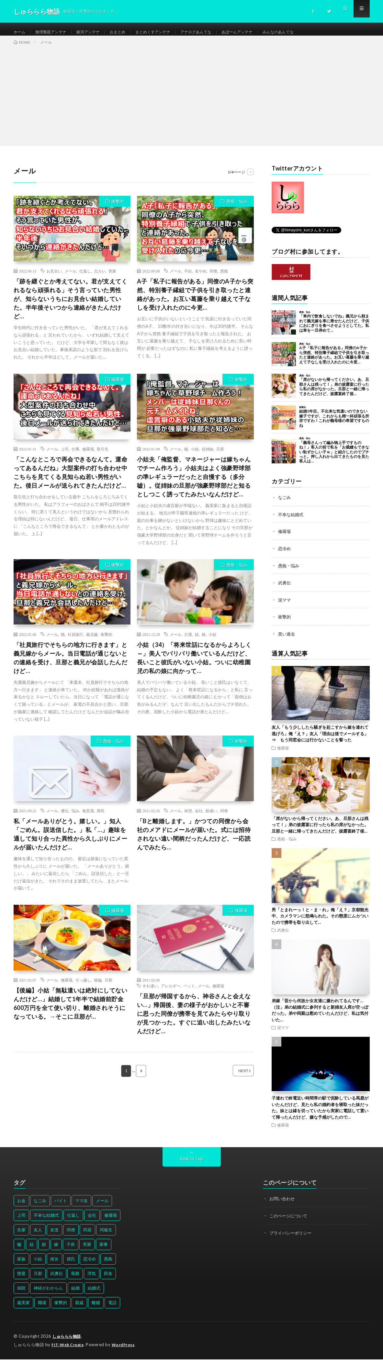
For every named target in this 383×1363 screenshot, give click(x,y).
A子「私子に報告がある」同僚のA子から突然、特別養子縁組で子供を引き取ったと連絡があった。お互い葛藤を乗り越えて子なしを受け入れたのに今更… (195, 300)
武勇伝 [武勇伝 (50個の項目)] (56, 1277)
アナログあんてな (218, 32)
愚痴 (224, 277)
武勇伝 (285, 588)
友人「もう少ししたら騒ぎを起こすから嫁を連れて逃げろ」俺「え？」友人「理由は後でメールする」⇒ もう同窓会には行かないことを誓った (320, 738)
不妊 (188, 277)
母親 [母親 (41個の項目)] (75, 1277)
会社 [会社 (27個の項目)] (92, 1219)
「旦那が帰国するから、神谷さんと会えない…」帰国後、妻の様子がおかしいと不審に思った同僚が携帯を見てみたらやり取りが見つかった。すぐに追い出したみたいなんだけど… (194, 1020)
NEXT (235, 1077)
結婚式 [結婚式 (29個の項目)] (94, 1292)
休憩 (188, 817)
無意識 (88, 817)
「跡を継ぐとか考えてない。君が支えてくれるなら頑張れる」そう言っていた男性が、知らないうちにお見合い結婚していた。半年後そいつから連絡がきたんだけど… (71, 305)
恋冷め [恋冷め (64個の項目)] (89, 1263)
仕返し (85, 277)
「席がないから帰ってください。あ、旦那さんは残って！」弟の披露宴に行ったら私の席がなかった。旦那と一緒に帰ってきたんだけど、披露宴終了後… (320, 829)
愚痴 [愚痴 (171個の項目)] (108, 1263)
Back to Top (191, 1162)
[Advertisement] (191, 100)
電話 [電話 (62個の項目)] (112, 1306)
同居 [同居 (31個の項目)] (87, 1233)
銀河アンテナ (97, 32)
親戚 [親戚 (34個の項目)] (79, 1306)
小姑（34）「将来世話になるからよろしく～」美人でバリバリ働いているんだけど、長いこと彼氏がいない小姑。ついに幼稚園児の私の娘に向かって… (194, 664)
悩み (75, 817)
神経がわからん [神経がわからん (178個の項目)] (48, 1292)
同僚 (213, 277)
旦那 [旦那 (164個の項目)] (38, 1277)
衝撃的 (117, 207)
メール (70, 277)
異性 (101, 817)
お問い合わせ (283, 1202)
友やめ (201, 277)
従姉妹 (207, 455)
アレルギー (170, 992)
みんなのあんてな (310, 32)
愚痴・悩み (236, 207)
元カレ (100, 277)
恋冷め (285, 554)
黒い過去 (287, 638)
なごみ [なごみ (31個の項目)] (40, 1204)
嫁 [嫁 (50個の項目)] (56, 1248)
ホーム (20, 32)
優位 (65, 817)
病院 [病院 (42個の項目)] (21, 1292)
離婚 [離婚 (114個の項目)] (96, 1306)
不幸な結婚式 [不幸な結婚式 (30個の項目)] (46, 1219)
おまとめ (130, 32)
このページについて (289, 1219)
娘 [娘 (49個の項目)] (44, 1248)
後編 (98, 987)
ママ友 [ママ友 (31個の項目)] (81, 1204)
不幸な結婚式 (291, 520)
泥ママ (285, 604)
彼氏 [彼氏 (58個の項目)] (71, 1263)
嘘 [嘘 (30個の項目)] (19, 1248)
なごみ (285, 503)
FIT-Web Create (68, 1348)
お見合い (54, 277)
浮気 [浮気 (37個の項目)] (91, 1277)
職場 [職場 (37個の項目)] (42, 1306)
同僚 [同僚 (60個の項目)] (71, 1233)
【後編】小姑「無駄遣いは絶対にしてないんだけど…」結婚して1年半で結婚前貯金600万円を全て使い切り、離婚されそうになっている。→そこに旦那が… (71, 1010)
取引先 (102, 455)
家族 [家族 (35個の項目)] (21, 1263)
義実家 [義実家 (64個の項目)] (23, 1306)
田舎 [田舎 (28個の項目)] (108, 1277)
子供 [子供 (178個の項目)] (70, 1248)
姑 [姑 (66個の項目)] (31, 1248)
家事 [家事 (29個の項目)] (103, 1248)
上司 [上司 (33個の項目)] (21, 1219)
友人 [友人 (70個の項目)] (38, 1233)
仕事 (75, 455)
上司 (65, 455)
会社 (199, 817)
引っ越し (83, 987)
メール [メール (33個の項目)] (102, 1204)
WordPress (127, 1348)
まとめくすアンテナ (169, 32)
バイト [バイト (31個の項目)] (60, 1204)
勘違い (211, 817)
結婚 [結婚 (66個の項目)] (75, 1292)
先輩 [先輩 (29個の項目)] (21, 1233)
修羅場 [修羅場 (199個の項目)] (110, 1219)
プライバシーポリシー (292, 1236)
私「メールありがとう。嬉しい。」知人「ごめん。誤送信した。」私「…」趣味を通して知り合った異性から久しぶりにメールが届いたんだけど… (71, 841)
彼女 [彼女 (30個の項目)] (54, 1263)
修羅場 (117, 385)
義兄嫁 (92, 641)
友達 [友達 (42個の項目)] (54, 1233)
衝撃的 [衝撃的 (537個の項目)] (60, 1306)
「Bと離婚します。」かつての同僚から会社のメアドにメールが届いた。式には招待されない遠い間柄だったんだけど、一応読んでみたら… (194, 841)
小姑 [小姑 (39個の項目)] (38, 1263)
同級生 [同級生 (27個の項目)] (106, 1233)
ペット (189, 992)
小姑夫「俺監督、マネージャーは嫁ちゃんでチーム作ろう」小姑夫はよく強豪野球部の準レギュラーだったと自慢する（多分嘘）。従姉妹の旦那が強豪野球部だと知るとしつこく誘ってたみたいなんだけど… (194, 483)
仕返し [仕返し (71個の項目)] (73, 1219)
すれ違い (150, 992)
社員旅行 (75, 641)
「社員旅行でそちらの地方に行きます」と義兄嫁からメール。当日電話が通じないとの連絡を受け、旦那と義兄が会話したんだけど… (71, 664)
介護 (188, 641)
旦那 (220, 455)
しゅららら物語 (67, 1340)
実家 (112, 277)
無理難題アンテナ (55, 32)
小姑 (195, 455)
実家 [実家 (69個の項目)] (87, 1248)
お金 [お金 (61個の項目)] (21, 1204)
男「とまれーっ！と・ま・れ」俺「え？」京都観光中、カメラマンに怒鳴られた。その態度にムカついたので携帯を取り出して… (320, 920)
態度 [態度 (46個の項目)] (21, 1277)
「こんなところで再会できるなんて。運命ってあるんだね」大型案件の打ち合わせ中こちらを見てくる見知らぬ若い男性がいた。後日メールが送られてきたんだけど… (71, 478)
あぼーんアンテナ (264, 32)
